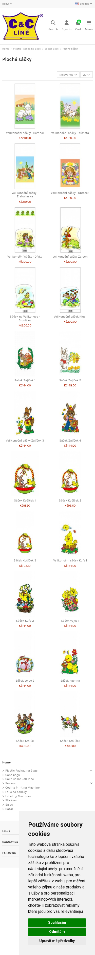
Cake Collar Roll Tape (19, 779)
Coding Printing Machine (22, 787)
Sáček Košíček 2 (70, 500)
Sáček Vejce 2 (24, 680)
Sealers (10, 783)
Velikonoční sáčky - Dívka (24, 256)
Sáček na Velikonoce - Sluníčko (25, 318)
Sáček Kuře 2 (25, 620)
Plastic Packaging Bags (21, 770)
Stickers (11, 800)
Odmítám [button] (57, 932)
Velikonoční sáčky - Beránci (25, 133)
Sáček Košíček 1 (25, 500)
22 (86, 74)
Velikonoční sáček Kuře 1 (70, 560)
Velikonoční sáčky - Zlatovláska (25, 194)
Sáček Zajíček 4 (70, 440)
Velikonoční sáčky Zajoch (70, 256)
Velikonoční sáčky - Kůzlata (70, 133)
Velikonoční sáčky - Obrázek (70, 193)
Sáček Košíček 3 (25, 560)
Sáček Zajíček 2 (70, 380)
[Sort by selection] (68, 74)
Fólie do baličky (16, 792)
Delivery (7, 3)
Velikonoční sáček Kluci (70, 316)
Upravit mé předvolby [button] (57, 941)
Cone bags (12, 775)
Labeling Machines (18, 796)
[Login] (66, 26)
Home (6, 762)
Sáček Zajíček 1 (24, 380)
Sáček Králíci (25, 741)
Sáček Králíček (70, 741)
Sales (9, 804)
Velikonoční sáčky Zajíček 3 (25, 440)
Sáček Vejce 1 (70, 620)
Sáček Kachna (70, 680)
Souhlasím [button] (57, 922)
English (84, 3)
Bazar (9, 809)
